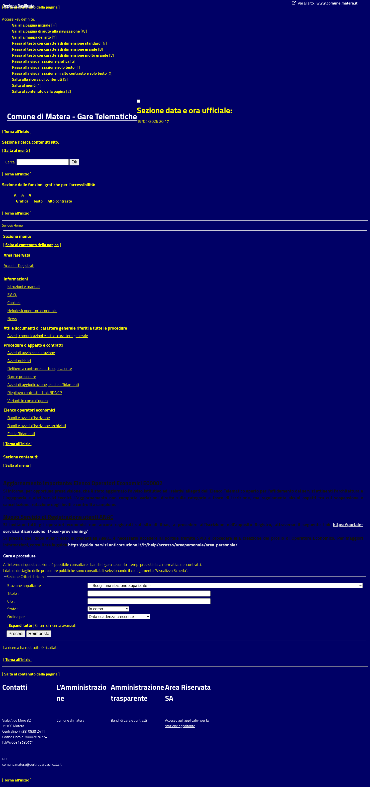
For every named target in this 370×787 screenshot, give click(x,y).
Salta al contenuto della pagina (38, 91)
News (12, 319)
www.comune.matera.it (336, 3)
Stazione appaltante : (25, 585)
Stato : (12, 609)
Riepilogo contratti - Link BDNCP (34, 392)
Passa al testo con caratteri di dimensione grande (54, 49)
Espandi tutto (20, 625)
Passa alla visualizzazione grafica (40, 61)
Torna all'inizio (17, 131)
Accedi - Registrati (19, 265)
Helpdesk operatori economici (32, 311)
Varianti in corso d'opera (27, 401)
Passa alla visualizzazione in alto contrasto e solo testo (59, 73)
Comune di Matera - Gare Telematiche (72, 116)
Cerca (10, 162)
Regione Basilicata (18, 6)
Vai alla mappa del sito (31, 37)
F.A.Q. (12, 294)
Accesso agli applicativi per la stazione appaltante (187, 723)
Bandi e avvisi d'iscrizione (28, 418)
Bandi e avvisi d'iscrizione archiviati (36, 426)
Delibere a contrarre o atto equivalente (39, 368)
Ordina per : (17, 617)
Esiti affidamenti (21, 434)
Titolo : (13, 593)
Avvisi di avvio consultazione (31, 353)
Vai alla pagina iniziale (31, 25)
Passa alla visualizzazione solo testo (43, 67)
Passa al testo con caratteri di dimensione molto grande (60, 55)
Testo (38, 201)
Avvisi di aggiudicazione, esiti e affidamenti (43, 384)
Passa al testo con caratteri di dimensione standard (56, 43)
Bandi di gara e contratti (129, 720)
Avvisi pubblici (19, 361)
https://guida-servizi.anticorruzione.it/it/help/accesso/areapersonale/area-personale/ (153, 544)
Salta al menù (24, 85)
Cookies (13, 303)
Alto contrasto (60, 201)
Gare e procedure (21, 376)
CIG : (11, 601)
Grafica (22, 201)
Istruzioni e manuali (23, 286)
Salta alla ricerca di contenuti (37, 79)
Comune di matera (70, 720)
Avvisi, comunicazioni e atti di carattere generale (47, 336)
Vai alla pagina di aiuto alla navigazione (46, 31)
